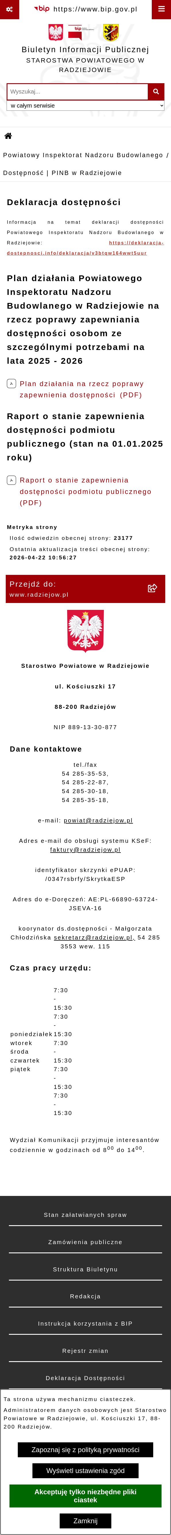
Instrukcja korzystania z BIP (85, 1323)
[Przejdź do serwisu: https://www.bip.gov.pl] (85, 9)
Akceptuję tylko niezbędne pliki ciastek (85, 1496)
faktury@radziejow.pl (85, 850)
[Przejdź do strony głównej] (85, 50)
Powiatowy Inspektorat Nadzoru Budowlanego (83, 155)
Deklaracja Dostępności (85, 1378)
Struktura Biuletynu (85, 1269)
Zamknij (85, 1521)
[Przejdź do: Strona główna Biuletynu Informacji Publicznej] (8, 137)
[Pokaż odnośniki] (9, 9)
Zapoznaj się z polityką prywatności (85, 1450)
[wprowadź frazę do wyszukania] (78, 91)
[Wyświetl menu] (161, 9)
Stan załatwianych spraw (85, 1215)
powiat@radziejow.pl (98, 820)
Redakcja (85, 1296)
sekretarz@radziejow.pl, (94, 937)
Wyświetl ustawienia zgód (85, 1470)
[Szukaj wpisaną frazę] (156, 91)
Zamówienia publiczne (85, 1242)
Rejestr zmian (85, 1351)
